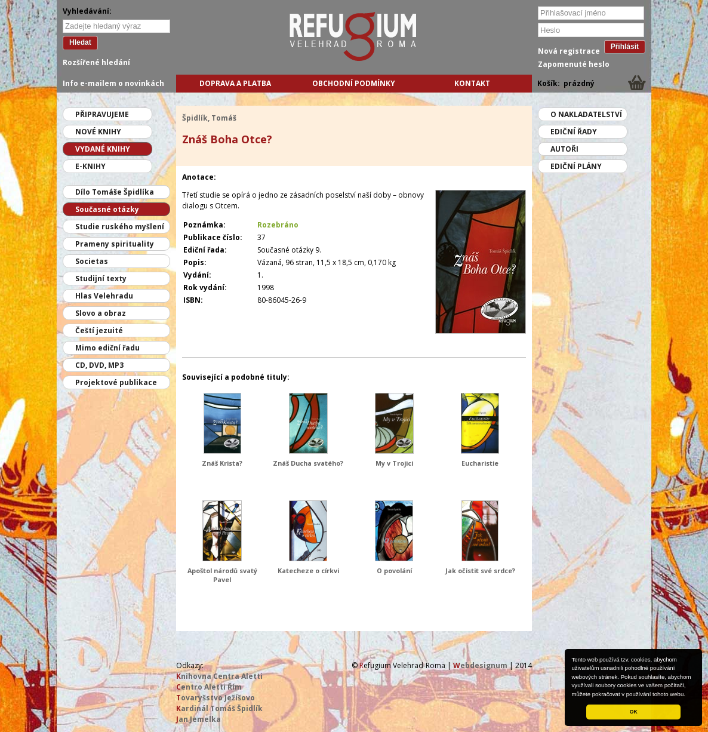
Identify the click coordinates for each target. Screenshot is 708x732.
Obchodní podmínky (353, 83)
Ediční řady (573, 132)
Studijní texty (101, 278)
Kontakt (472, 83)
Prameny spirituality (114, 244)
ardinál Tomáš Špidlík (219, 708)
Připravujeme (102, 114)
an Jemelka (198, 719)
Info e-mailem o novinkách (113, 83)
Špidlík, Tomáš (209, 118)
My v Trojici (394, 463)
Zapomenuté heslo (574, 64)
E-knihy (90, 166)
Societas (91, 261)
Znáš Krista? (222, 463)
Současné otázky (107, 209)
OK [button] (634, 712)
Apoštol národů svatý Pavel (222, 575)
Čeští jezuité (99, 330)
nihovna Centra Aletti (219, 676)
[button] (688, 695)
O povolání (394, 570)
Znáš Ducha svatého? (308, 463)
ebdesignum (480, 665)
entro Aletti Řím (209, 687)
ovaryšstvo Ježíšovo (215, 698)
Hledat (80, 42)
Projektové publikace (116, 382)
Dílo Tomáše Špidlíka (114, 192)
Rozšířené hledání (96, 62)
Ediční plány (576, 166)
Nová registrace (569, 51)
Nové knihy (98, 132)
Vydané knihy (102, 149)
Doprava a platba (235, 83)
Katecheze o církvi (308, 570)
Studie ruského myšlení (119, 227)
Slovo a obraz (100, 313)
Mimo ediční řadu (107, 348)
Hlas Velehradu (104, 296)
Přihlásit (625, 46)
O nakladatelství (586, 114)
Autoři (564, 149)
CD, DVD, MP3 (99, 365)
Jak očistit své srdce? (480, 570)
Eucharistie (479, 463)
